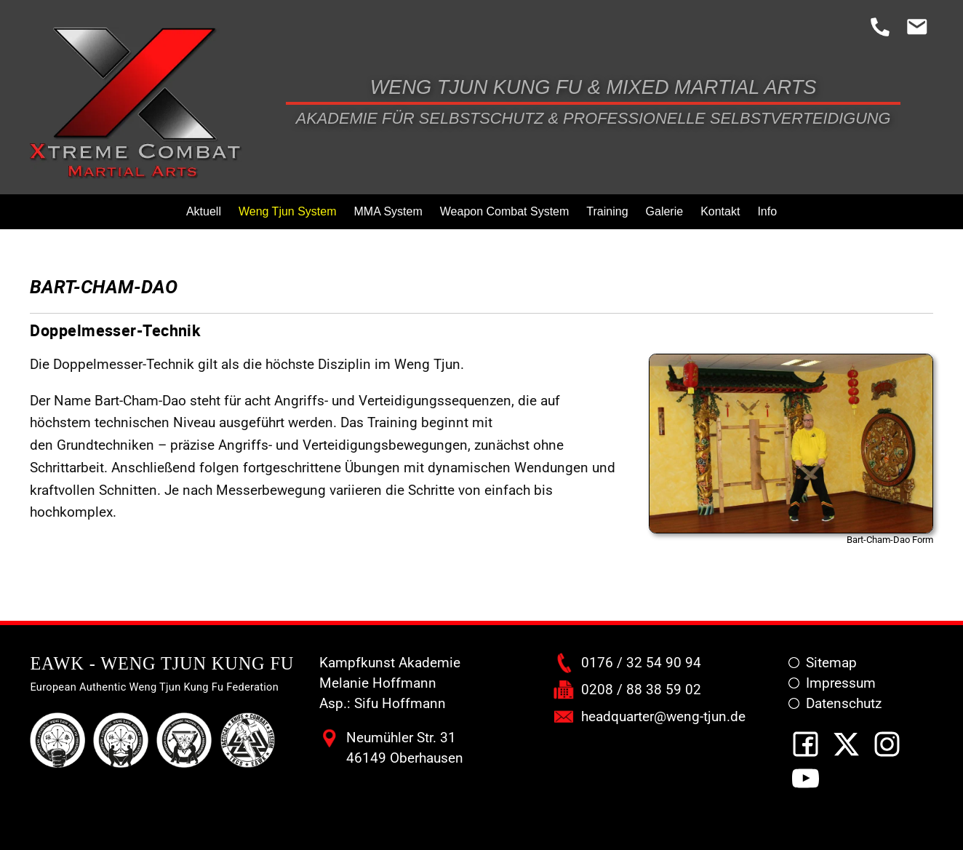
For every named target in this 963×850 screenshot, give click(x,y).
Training (607, 211)
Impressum (841, 683)
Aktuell (203, 211)
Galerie (665, 211)
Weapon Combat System (505, 211)
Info (767, 211)
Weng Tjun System (288, 211)
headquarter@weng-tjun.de (663, 717)
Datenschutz (844, 704)
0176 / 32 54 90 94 (641, 663)
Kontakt (720, 211)
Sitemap (831, 663)
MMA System (388, 211)
